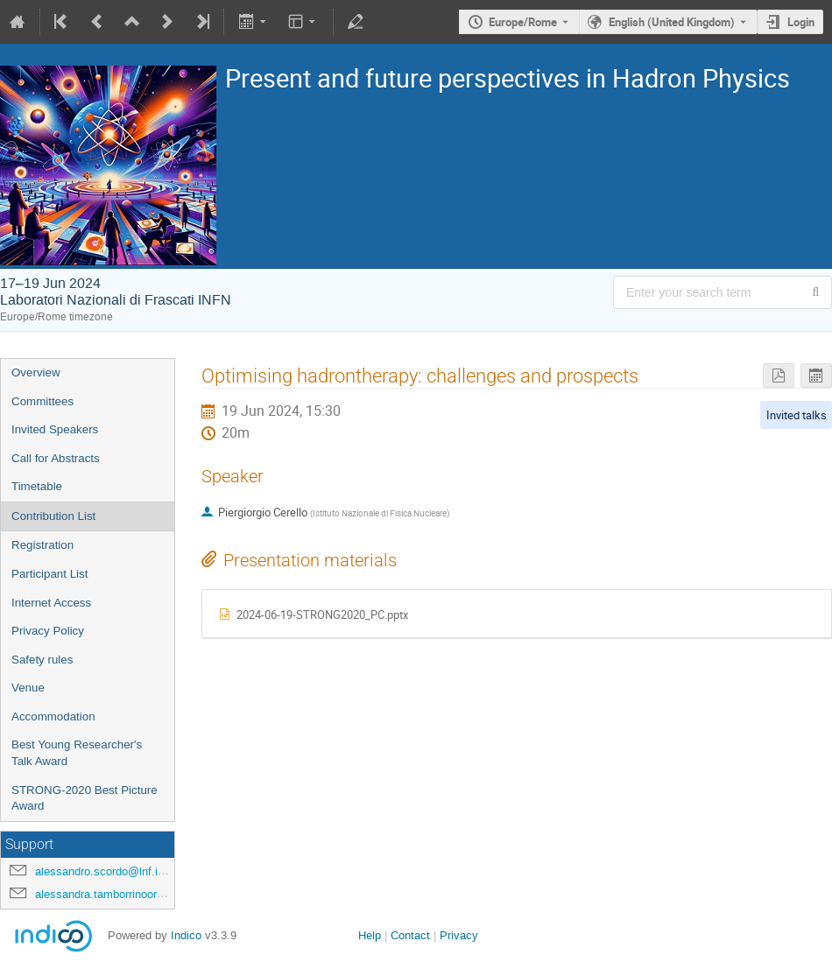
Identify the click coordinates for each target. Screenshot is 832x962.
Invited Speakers (54, 429)
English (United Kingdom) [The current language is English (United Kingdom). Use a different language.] (672, 22)
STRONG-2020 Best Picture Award (84, 798)
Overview (35, 372)
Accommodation (53, 716)
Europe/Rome (523, 22)
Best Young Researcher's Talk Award (76, 753)
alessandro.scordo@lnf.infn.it (109, 871)
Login (800, 22)
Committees (42, 401)
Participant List (49, 573)
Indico (186, 935)
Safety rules (42, 659)
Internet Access (51, 602)
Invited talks (796, 415)
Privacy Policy (47, 630)
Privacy (459, 935)
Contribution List (53, 516)
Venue (28, 687)
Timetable (36, 486)
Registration (42, 544)
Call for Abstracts (55, 458)
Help (369, 935)
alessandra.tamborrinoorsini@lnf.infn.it (132, 894)
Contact (410, 935)
